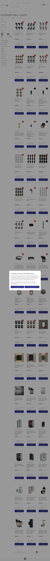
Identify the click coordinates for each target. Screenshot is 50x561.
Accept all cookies (32, 286)
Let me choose (17, 286)
